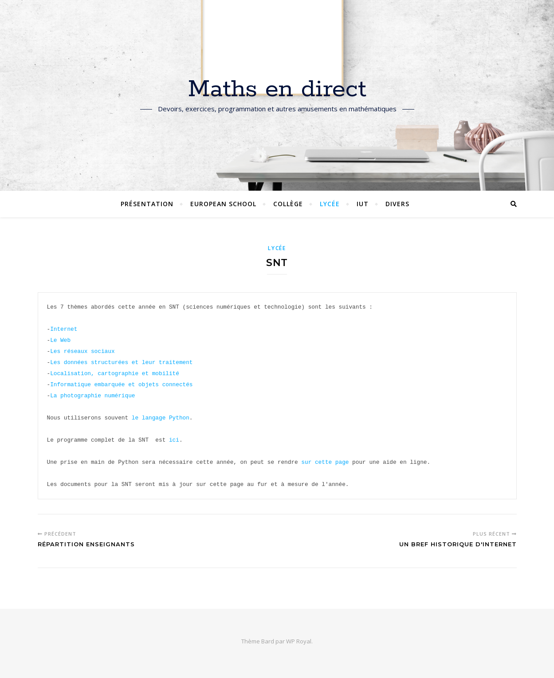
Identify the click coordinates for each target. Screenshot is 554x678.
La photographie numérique (92, 396)
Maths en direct (277, 90)
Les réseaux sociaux (82, 351)
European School (223, 204)
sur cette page (325, 462)
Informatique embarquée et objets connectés (121, 384)
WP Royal (298, 641)
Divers (397, 204)
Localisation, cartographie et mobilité (114, 373)
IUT (363, 204)
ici (174, 440)
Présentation (147, 204)
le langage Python (160, 418)
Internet (63, 329)
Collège (288, 204)
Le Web (60, 340)
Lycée (330, 204)
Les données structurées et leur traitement (121, 362)
